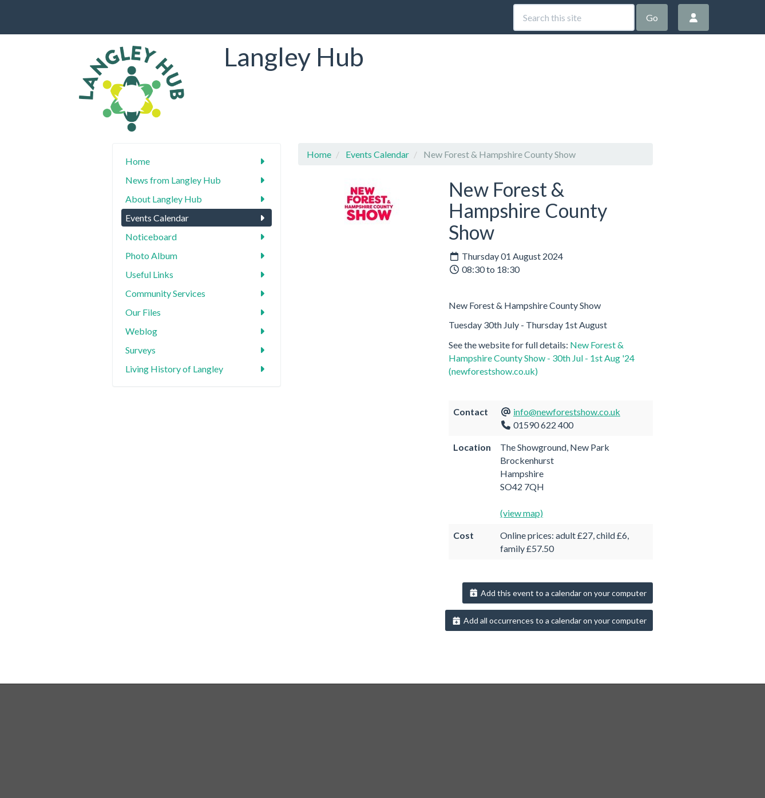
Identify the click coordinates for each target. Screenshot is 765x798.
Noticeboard (196, 236)
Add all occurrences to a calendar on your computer (549, 620)
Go (652, 17)
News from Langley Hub (196, 179)
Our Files (196, 312)
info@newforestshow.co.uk (566, 411)
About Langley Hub (196, 198)
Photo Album (196, 255)
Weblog (196, 331)
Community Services (196, 293)
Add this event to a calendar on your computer (558, 593)
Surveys (196, 349)
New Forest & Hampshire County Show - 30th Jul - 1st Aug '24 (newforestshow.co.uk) (542, 357)
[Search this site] (574, 17)
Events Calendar (196, 217)
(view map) (521, 512)
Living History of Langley (196, 368)
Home (196, 161)
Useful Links (196, 274)
